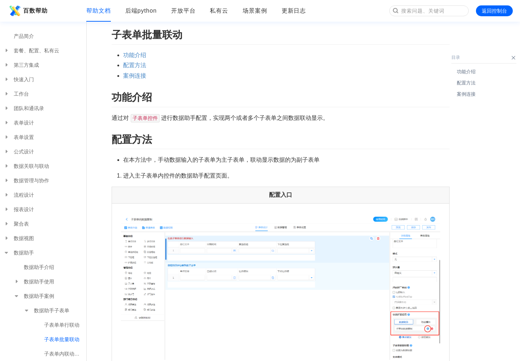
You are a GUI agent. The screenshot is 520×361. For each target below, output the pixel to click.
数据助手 (19, 252)
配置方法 (134, 65)
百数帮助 (27, 11)
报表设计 (19, 209)
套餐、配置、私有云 (31, 50)
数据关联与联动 (26, 166)
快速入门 (19, 79)
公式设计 (19, 151)
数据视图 (19, 238)
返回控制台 (494, 11)
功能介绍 (134, 55)
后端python (141, 11)
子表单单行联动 (61, 325)
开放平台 (183, 11)
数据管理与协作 (26, 180)
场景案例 (255, 11)
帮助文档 (98, 11)
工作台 (16, 94)
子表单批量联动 (61, 339)
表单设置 (19, 137)
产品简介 (24, 36)
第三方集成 (21, 65)
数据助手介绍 (39, 267)
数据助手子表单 (46, 310)
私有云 (219, 11)
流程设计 (19, 195)
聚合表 (16, 224)
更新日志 (294, 11)
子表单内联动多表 (64, 354)
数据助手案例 (34, 296)
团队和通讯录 (24, 108)
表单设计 (19, 123)
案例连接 (134, 76)
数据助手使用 (34, 281)
